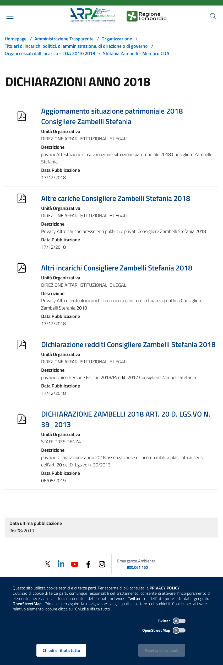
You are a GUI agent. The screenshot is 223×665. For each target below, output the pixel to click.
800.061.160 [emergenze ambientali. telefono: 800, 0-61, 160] (137, 567)
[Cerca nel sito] (213, 16)
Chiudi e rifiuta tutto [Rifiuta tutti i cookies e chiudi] (61, 650)
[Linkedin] (61, 564)
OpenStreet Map (164, 630)
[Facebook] (88, 564)
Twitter (172, 621)
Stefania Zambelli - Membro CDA (136, 53)
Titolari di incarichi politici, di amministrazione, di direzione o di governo (76, 46)
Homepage (15, 38)
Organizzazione (116, 38)
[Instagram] (102, 564)
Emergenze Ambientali (137, 561)
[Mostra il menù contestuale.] (10, 16)
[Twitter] (47, 564)
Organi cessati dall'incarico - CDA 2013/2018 (50, 53)
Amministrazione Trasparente (64, 38)
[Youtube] (74, 564)
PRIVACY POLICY (165, 588)
